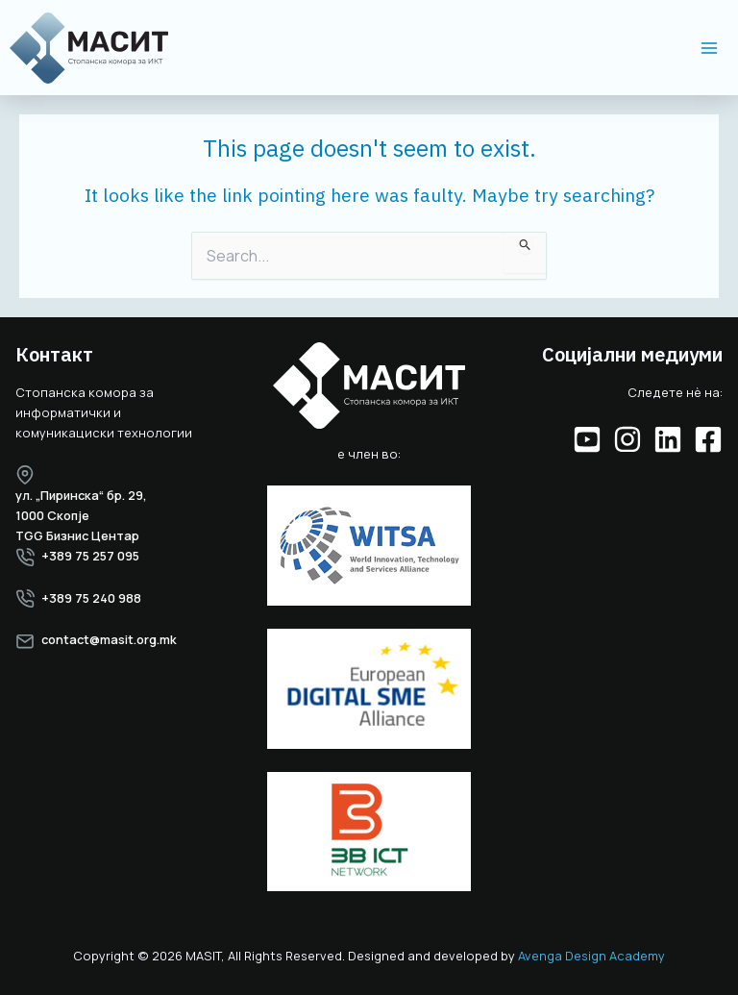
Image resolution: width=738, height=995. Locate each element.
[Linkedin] (667, 439)
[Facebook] (708, 439)
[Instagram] (627, 439)
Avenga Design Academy (591, 955)
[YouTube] (587, 439)
